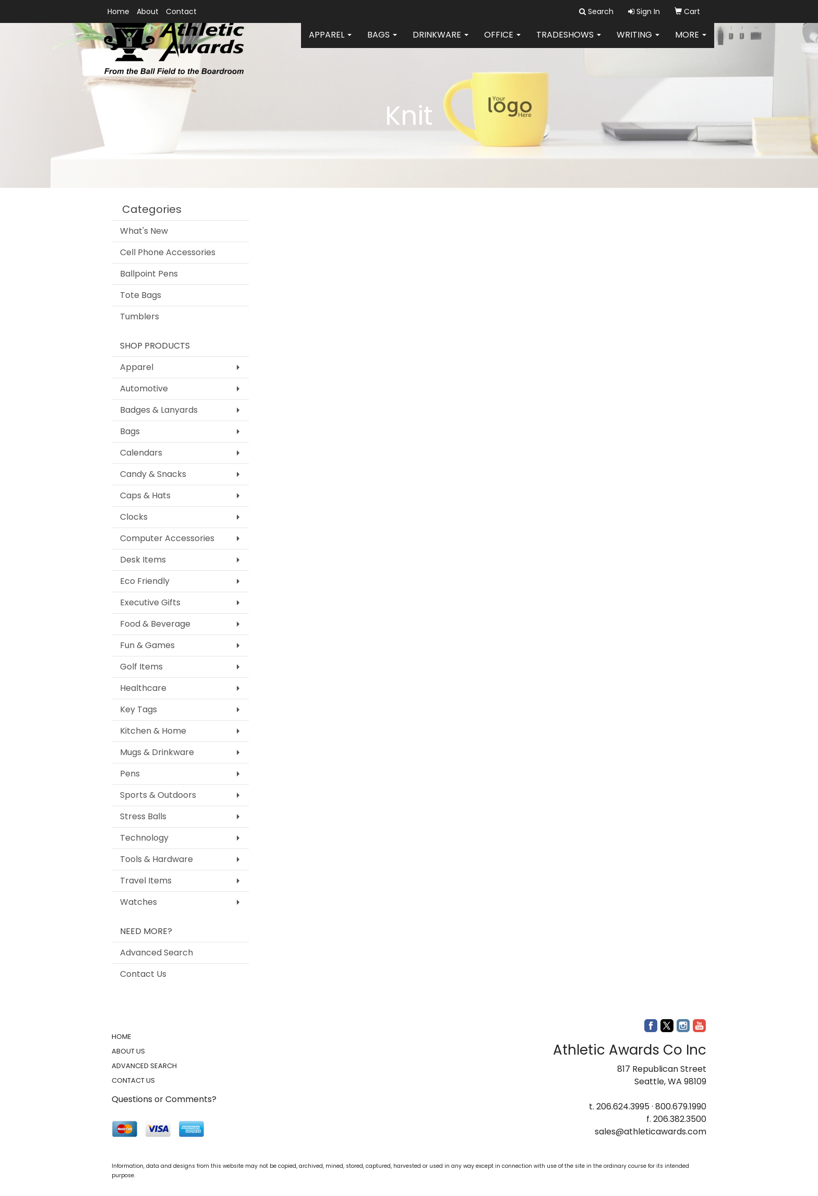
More (690, 41)
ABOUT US (128, 1051)
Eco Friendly (145, 581)
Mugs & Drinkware (157, 752)
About (148, 11)
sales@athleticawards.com (650, 1132)
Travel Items (146, 881)
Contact (181, 11)
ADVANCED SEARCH (144, 1066)
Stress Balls (143, 816)
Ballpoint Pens (149, 274)
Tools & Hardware (156, 859)
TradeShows (568, 41)
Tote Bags (140, 295)
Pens (130, 774)
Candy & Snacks (153, 474)
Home (118, 11)
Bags (382, 41)
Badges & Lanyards (159, 410)
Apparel (330, 41)
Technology (144, 838)
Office (502, 41)
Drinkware (440, 41)
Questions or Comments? (164, 1099)
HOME (121, 1037)
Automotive (144, 388)
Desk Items (143, 560)
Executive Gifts (150, 602)
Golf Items (141, 667)
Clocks (134, 517)
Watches (138, 902)
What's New (144, 231)
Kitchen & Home (153, 731)
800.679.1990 (680, 1107)
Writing (638, 41)
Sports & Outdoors (158, 795)
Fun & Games (147, 645)
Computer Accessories (167, 538)
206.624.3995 (622, 1107)
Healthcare (143, 688)
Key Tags (138, 709)
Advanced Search (156, 953)
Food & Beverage (155, 624)
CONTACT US (133, 1080)
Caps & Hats (145, 495)
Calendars (141, 453)
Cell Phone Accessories (167, 252)
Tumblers (139, 316)
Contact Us (143, 974)
